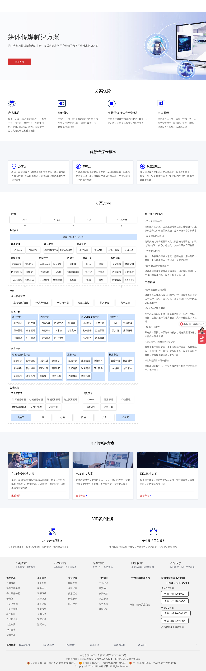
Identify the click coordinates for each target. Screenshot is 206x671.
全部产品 (10, 634)
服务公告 (41, 583)
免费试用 (72, 588)
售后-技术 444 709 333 (175, 613)
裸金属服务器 (13, 593)
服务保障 (41, 603)
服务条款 (103, 603)
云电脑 (9, 598)
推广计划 (72, 603)
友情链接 (103, 593)
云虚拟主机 (12, 619)
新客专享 (72, 583)
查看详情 (15, 495)
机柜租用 (10, 614)
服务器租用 (12, 603)
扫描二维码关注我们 (140, 604)
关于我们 (103, 583)
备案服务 (41, 614)
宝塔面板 (41, 619)
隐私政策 (103, 609)
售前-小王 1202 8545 (175, 601)
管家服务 (41, 609)
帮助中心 (41, 588)
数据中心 (41, 624)
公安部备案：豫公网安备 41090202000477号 (51, 663)
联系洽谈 (103, 598)
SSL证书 (10, 629)
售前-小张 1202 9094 (175, 593)
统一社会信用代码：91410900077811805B (152, 663)
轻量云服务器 (13, 588)
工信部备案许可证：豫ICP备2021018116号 (102, 663)
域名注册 (10, 624)
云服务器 (10, 583)
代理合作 (72, 598)
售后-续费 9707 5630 (175, 620)
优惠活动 (72, 593)
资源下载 (41, 593)
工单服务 (41, 598)
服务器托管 (12, 609)
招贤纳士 (103, 588)
